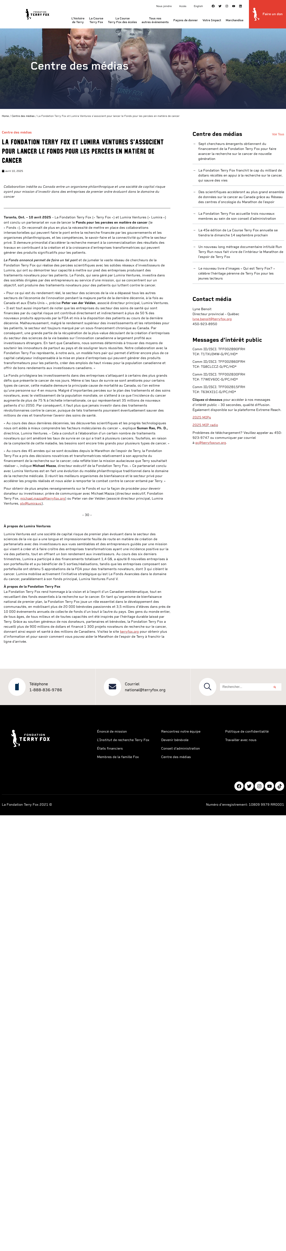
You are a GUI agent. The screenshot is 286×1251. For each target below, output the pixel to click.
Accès (182, 6)
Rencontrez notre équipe (180, 731)
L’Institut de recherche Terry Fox (123, 740)
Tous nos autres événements (155, 20)
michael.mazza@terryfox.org (42, 498)
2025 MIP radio (205, 425)
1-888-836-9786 (45, 690)
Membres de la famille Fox (118, 757)
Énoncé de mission (112, 731)
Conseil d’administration (180, 748)
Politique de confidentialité (247, 731)
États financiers (110, 748)
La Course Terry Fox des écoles (122, 20)
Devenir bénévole (174, 740)
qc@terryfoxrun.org (210, 443)
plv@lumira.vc (31, 503)
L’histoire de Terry (77, 20)
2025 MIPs (202, 417)
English (198, 6)
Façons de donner (185, 20)
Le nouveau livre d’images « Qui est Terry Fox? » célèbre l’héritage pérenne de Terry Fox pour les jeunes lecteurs (236, 273)
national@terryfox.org (145, 690)
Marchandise (234, 20)
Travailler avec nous (240, 740)
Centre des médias (23, 115)
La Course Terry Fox (96, 20)
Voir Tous (278, 134)
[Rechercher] (274, 687)
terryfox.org (129, 631)
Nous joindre (164, 6)
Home (5, 115)
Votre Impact (211, 20)
